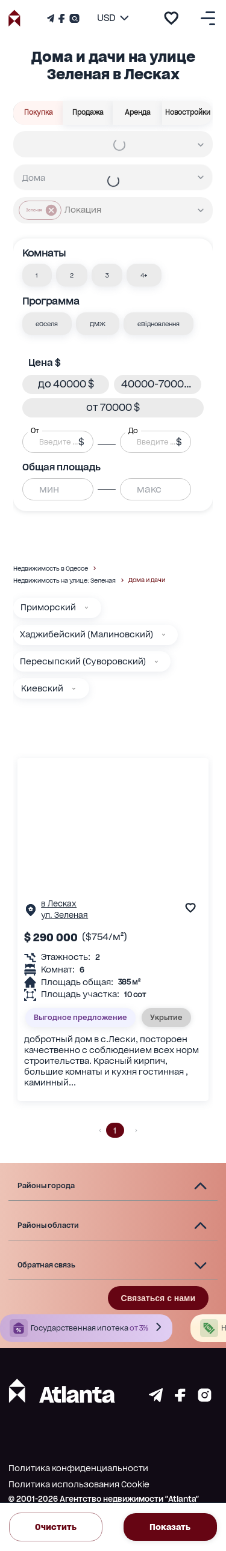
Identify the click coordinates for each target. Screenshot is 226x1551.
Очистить (56, 1527)
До (133, 430)
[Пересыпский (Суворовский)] (156, 662)
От (35, 430)
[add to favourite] (171, 18)
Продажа (88, 113)
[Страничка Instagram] (73, 18)
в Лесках (59, 903)
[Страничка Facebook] (61, 18)
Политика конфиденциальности (78, 1468)
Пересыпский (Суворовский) (83, 661)
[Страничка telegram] (156, 1399)
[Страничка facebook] (180, 1399)
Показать (170, 1527)
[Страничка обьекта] (31, 913)
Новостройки (187, 113)
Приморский (48, 607)
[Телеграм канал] (52, 18)
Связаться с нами (158, 1298)
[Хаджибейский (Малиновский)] (163, 635)
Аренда (138, 113)
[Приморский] (86, 607)
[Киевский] (74, 689)
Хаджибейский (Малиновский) (86, 634)
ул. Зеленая (64, 915)
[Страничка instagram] (205, 1399)
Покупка (38, 113)
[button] (37, 275)
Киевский (42, 688)
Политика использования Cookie (78, 1484)
